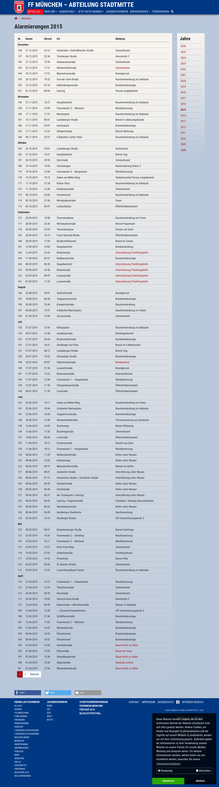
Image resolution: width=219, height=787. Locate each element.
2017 (183, 98)
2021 (183, 75)
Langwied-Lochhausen (26, 730)
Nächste (34, 674)
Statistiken (203, 770)
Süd (49, 712)
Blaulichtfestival (90, 713)
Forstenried (20, 716)
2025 (183, 52)
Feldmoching (21, 712)
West (49, 716)
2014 (183, 115)
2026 (183, 46)
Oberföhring (21, 744)
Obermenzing (21, 747)
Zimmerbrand (123, 67)
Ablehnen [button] (200, 780)
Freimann (19, 719)
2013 (183, 121)
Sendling (19, 758)
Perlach (18, 751)
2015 (183, 109)
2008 (183, 150)
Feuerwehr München (91, 705)
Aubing (18, 709)
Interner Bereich (192, 702)
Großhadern (21, 723)
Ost (49, 709)
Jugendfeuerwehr (57, 702)
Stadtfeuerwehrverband (93, 702)
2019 (183, 86)
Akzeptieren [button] (168, 780)
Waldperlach (21, 772)
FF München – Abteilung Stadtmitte (81, 4)
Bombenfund (122, 362)
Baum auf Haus (124, 651)
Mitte (50, 719)
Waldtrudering (22, 775)
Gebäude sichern (125, 662)
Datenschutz (166, 702)
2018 (183, 92)
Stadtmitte (20, 765)
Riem (16, 754)
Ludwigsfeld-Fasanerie (26, 733)
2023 (183, 63)
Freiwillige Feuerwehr (27, 702)
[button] (35, 11)
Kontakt (134, 702)
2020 (183, 80)
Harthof (18, 726)
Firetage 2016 (87, 709)
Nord (49, 705)
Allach (18, 705)
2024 (183, 57)
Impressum (148, 702)
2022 (183, 69)
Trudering (19, 768)
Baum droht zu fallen (127, 645)
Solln (17, 761)
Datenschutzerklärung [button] (168, 763)
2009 (183, 144)
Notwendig (165, 770)
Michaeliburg (21, 737)
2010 (183, 138)
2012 (183, 127)
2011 (183, 132)
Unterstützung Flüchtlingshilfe (132, 252)
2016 (183, 103)
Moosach (19, 740)
